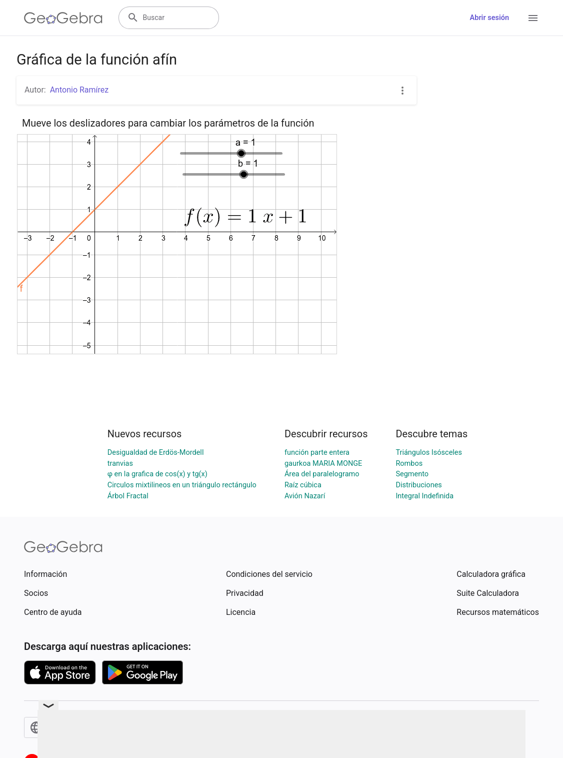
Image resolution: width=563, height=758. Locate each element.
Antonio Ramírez (79, 90)
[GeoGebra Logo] (63, 18)
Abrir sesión (489, 18)
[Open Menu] (533, 18)
